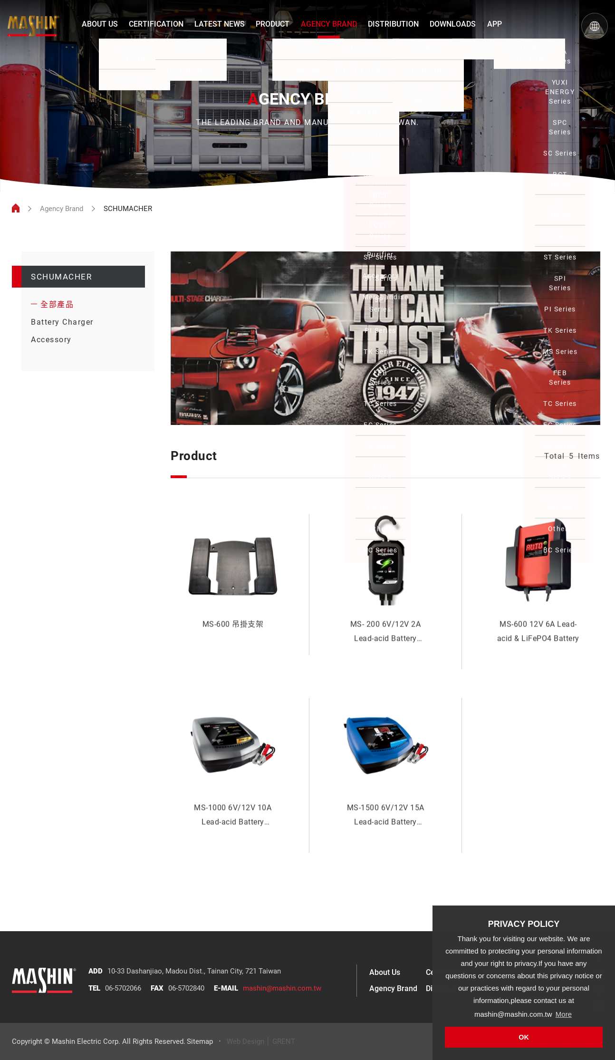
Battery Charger (62, 322)
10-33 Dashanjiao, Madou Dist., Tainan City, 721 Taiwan (194, 971)
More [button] (564, 1014)
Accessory (51, 339)
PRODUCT (272, 24)
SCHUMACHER (61, 276)
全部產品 (57, 304)
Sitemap (200, 1041)
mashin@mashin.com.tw (282, 988)
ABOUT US (100, 24)
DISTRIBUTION (393, 24)
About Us (384, 972)
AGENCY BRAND (329, 24)
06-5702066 (123, 988)
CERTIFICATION (156, 24)
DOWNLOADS (453, 24)
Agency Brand (61, 208)
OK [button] (524, 1037)
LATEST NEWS (219, 24)
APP (494, 24)
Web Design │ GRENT (261, 1041)
